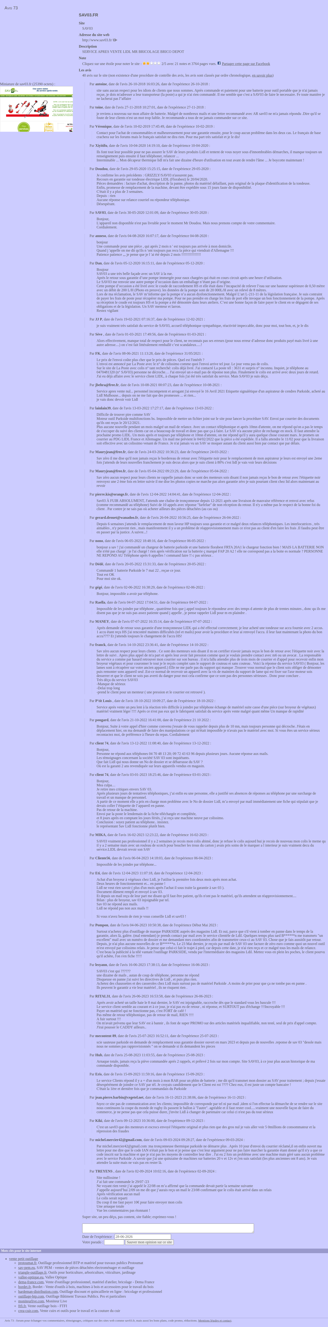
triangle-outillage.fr (32, 1272)
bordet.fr (24, 1287)
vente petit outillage (23, 1259)
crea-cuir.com (28, 1311)
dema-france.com (31, 1282)
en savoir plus (262, 75)
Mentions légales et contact (214, 1320)
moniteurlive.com (31, 1301)
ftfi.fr (22, 1306)
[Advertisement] (38, 45)
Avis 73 (11, 8)
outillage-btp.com (31, 1296)
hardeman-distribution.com (38, 1291)
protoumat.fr (27, 1263)
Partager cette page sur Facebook (246, 64)
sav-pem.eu (26, 1268)
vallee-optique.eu (31, 1277)
